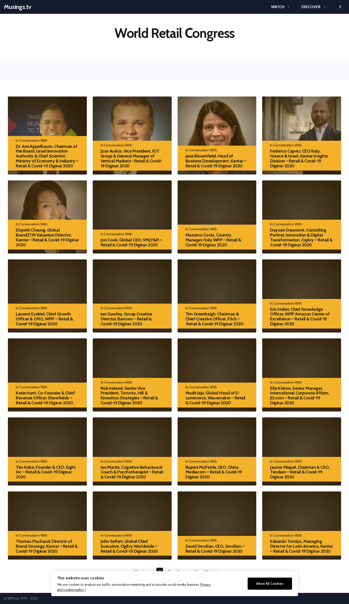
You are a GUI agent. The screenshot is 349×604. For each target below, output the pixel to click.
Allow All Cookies (269, 583)
